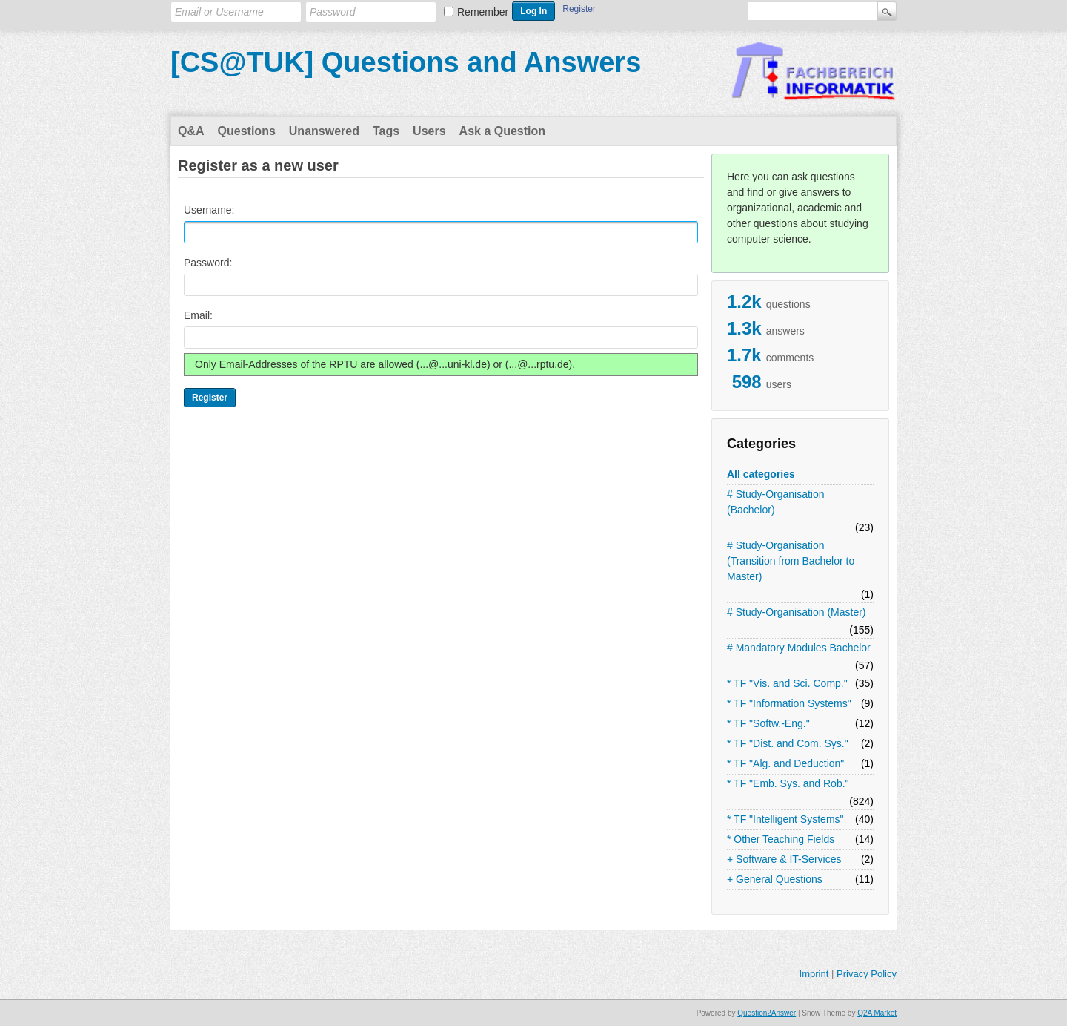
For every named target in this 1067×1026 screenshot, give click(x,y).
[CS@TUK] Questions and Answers (405, 62)
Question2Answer (766, 1013)
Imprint (814, 973)
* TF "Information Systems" (789, 703)
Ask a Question (502, 131)
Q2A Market (877, 1013)
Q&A (191, 131)
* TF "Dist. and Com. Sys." (787, 743)
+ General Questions (774, 879)
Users (429, 131)
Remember (482, 12)
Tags (386, 131)
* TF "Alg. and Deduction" (785, 763)
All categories (761, 474)
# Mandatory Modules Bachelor (799, 648)
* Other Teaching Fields (780, 839)
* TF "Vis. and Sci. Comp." (787, 683)
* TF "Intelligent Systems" (785, 819)
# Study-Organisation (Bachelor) (776, 502)
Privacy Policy (867, 973)
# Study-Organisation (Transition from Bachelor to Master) (790, 560)
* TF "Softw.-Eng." (768, 723)
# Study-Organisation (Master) (796, 612)
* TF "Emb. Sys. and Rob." (788, 783)
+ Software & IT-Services (784, 859)
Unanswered (324, 131)
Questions (247, 131)
